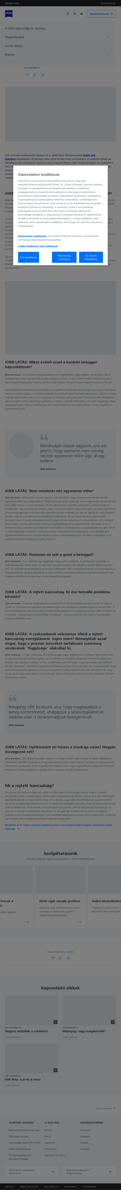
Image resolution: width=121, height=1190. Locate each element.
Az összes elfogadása (91, 257)
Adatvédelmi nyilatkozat (32, 235)
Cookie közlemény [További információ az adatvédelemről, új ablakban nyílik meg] (28, 246)
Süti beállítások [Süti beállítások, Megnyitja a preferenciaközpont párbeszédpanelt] (28, 257)
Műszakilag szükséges (64, 257)
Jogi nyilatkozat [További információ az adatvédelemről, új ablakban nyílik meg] (49, 246)
